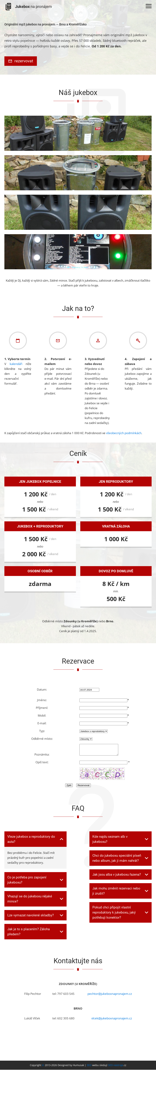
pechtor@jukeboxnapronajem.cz (109, 996)
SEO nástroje (115, 1067)
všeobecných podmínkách (123, 433)
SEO (89, 1067)
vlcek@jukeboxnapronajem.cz (111, 1020)
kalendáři (16, 364)
